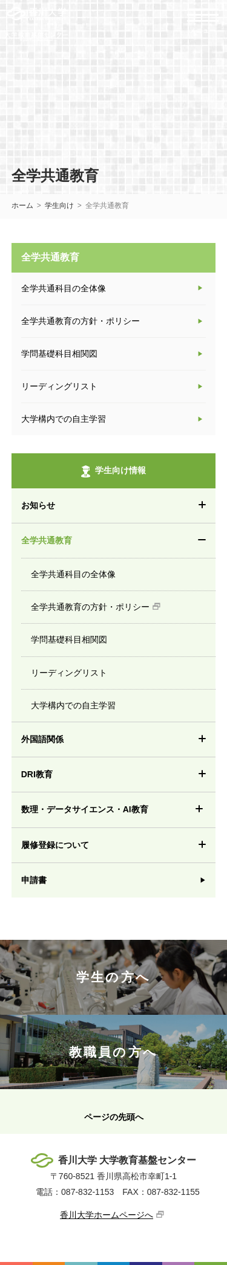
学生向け (59, 205)
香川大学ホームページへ (106, 1215)
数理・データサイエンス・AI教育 (118, 809)
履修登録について (118, 845)
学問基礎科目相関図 (123, 634)
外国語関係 (118, 739)
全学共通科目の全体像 (123, 568)
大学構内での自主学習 (123, 700)
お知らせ (118, 505)
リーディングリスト (123, 667)
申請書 (34, 880)
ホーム (22, 205)
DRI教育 (118, 774)
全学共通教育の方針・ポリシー (123, 601)
